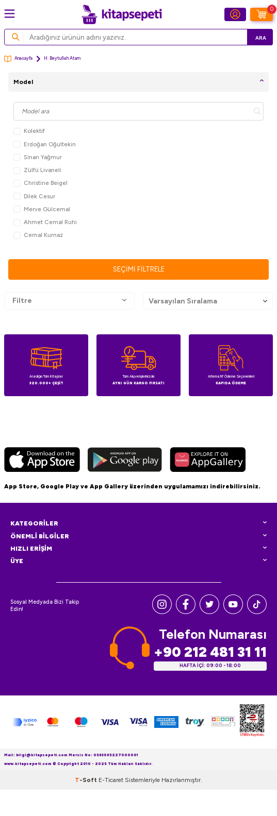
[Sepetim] (261, 14)
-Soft (87, 780)
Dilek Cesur (34, 196)
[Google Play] (125, 461)
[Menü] (9, 13)
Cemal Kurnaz (38, 235)
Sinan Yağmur (37, 157)
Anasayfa (18, 59)
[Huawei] (208, 461)
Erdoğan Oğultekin (44, 144)
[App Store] (42, 461)
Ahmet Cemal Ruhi (45, 222)
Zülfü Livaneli (37, 170)
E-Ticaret (111, 780)
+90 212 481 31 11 (210, 651)
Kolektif (29, 131)
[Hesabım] (235, 14)
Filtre (69, 300)
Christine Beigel (40, 183)
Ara (260, 38)
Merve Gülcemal (41, 209)
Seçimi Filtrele (139, 269)
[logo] (121, 14)
